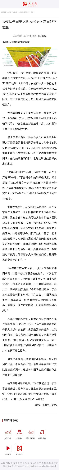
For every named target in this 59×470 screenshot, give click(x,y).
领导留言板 (42, 433)
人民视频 (8, 449)
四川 (33, 12)
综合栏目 (24, 12)
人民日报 (8, 433)
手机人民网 (31, 433)
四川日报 (42, 36)
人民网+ (19, 433)
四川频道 (13, 12)
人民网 (3, 12)
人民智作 (19, 449)
